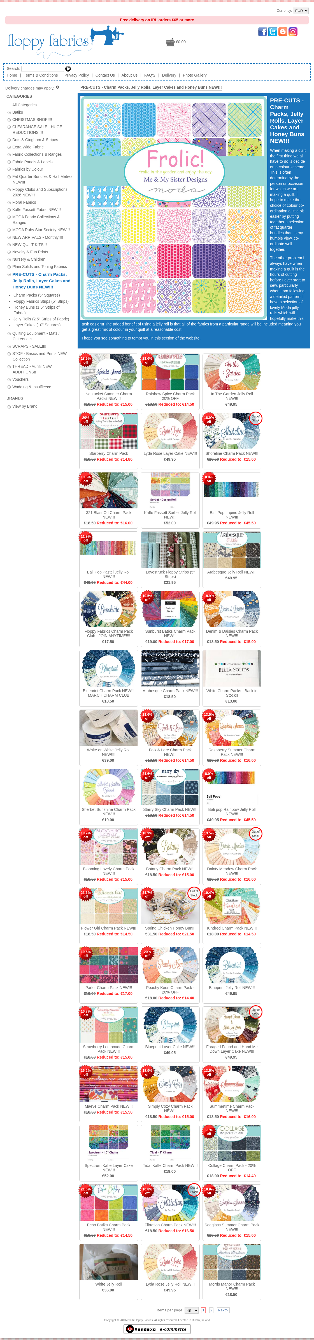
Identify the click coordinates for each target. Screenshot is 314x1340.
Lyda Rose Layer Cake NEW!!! (170, 453)
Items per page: (170, 1310)
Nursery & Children (28, 259)
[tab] (9, 112)
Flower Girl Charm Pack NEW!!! (108, 928)
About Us (130, 75)
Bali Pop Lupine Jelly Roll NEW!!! (232, 514)
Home (12, 75)
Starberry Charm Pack (108, 453)
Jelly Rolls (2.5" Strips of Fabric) (41, 319)
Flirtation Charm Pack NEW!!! (170, 1225)
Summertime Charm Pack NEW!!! (232, 1108)
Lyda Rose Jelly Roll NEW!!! (170, 1284)
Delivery (169, 75)
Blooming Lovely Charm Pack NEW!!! (108, 871)
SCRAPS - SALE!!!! (29, 346)
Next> (223, 1310)
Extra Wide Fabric (27, 147)
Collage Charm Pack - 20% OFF (232, 1167)
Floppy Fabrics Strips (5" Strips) (41, 301)
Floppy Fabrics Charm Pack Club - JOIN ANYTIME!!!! (109, 633)
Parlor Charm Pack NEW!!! (108, 987)
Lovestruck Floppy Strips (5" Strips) (170, 574)
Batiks (17, 112)
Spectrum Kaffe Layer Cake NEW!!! (109, 1167)
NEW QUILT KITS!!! (29, 244)
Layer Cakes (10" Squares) (37, 325)
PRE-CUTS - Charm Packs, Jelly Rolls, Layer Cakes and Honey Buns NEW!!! (41, 280)
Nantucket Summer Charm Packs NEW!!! (108, 396)
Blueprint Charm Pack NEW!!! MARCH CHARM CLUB (108, 693)
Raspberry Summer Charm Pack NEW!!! (231, 752)
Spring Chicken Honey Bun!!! (170, 928)
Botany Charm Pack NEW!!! (170, 869)
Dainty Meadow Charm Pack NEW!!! (232, 871)
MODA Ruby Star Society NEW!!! (41, 230)
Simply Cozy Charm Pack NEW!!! (170, 1108)
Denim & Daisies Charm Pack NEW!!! (232, 633)
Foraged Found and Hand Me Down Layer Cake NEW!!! (232, 1049)
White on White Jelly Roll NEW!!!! (109, 752)
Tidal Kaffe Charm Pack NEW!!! (170, 1165)
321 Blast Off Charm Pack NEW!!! (108, 514)
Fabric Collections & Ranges (37, 154)
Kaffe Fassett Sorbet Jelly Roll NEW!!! (170, 514)
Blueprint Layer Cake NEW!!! (170, 1047)
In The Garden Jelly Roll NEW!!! (232, 396)
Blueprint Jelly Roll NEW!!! (232, 987)
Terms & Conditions (41, 75)
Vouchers (20, 379)
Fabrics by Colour (27, 169)
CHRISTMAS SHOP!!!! (32, 119)
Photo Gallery (195, 75)
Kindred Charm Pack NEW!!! (232, 928)
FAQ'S (149, 75)
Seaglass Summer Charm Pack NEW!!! (231, 1227)
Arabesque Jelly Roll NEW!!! (232, 572)
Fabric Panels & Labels (32, 161)
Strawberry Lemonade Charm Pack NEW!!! (108, 1049)
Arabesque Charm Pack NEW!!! (170, 691)
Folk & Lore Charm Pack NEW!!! (170, 752)
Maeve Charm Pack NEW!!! (108, 1106)
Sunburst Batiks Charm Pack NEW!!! (170, 633)
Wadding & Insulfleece (31, 386)
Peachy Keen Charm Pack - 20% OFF (170, 989)
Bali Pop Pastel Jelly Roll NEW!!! (109, 574)
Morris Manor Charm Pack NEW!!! (232, 1286)
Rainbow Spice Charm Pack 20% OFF (170, 396)
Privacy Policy (76, 75)
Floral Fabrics (24, 202)
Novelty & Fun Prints (30, 251)
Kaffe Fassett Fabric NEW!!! (36, 209)
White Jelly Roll (108, 1284)
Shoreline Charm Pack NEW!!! (232, 453)
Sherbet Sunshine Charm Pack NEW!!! (109, 811)
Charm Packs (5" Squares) (36, 295)
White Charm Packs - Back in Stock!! (231, 693)
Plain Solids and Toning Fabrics (39, 266)
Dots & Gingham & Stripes (35, 139)
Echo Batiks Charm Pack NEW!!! (109, 1227)
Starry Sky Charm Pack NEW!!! (170, 809)
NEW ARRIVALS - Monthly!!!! (37, 237)
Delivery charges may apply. (32, 88)
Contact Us (105, 75)
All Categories (24, 104)
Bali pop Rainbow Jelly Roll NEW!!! (232, 811)
